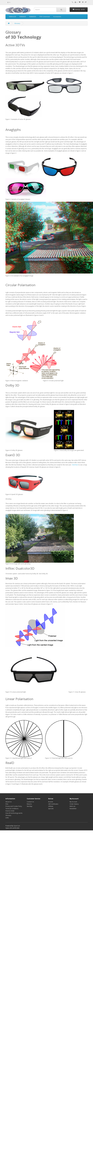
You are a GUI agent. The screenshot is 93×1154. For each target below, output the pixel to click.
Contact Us (30, 802)
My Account (73, 802)
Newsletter (73, 809)
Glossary (17, 23)
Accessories (57, 17)
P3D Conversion (44, 17)
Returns (29, 804)
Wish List (72, 806)
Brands (50, 802)
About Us (8, 802)
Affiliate (50, 806)
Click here (75, 465)
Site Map (29, 806)
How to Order (9, 811)
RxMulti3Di (32, 17)
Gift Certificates (53, 804)
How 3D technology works (13, 813)
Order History (74, 804)
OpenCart (17, 826)
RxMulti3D (23, 17)
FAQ (6, 804)
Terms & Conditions (11, 809)
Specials (51, 809)
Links (7, 818)
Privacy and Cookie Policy (13, 806)
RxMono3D (12, 17)
